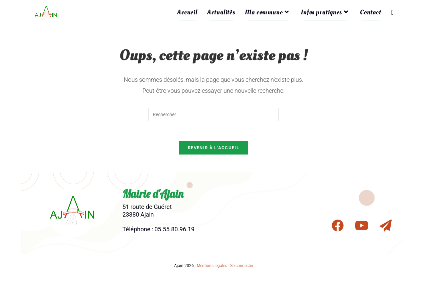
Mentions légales (212, 266)
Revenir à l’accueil (213, 148)
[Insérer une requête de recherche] (213, 114)
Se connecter (241, 266)
